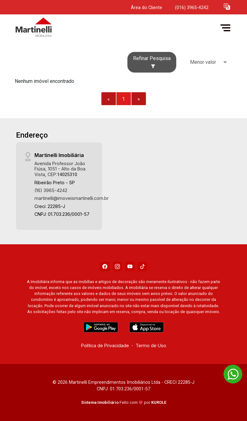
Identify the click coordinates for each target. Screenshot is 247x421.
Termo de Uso (151, 345)
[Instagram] (117, 266)
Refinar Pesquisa (152, 61)
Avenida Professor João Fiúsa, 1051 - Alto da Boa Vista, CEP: (59, 169)
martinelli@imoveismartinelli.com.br (71, 198)
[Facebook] (105, 266)
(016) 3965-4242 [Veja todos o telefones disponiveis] (191, 7)
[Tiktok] (142, 266)
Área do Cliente (146, 7)
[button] (227, 6)
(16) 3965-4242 (50, 190)
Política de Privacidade (105, 345)
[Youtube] (130, 266)
